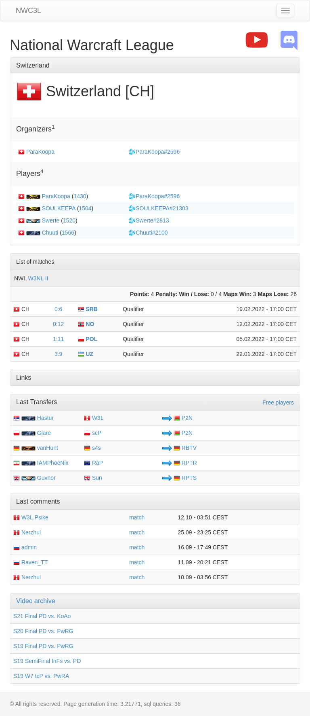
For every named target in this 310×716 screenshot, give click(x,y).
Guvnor (46, 478)
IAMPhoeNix (53, 463)
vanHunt (47, 448)
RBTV (185, 448)
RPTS (185, 478)
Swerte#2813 (148, 220)
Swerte (51, 220)
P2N (183, 418)
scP (92, 433)
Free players (278, 402)
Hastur (45, 418)
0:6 (58, 309)
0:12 (58, 324)
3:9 (58, 354)
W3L (94, 418)
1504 (85, 208)
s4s (92, 448)
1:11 (58, 339)
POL (88, 339)
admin (25, 547)
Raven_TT (30, 562)
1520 (69, 220)
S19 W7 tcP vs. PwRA (41, 676)
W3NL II (38, 278)
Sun (93, 478)
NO (86, 324)
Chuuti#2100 (148, 232)
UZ (86, 354)
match (137, 517)
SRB (88, 309)
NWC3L (28, 10)
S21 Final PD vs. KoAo (42, 616)
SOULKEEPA (58, 208)
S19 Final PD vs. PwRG (43, 646)
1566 (68, 232)
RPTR (185, 463)
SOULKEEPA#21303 (158, 208)
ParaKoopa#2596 (154, 151)
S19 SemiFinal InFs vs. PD (47, 661)
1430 (79, 196)
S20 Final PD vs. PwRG (43, 631)
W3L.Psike (30, 517)
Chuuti (50, 232)
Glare (44, 433)
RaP (93, 463)
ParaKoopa (40, 151)
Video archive (35, 600)
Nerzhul (27, 532)
